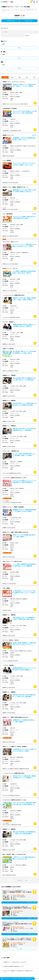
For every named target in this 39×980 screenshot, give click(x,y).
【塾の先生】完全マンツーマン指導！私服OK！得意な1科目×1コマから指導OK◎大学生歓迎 (24, 404)
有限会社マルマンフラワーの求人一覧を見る (10, 263)
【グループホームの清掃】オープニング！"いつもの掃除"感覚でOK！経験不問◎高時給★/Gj (24, 481)
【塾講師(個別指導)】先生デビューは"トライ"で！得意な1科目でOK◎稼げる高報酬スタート (24, 668)
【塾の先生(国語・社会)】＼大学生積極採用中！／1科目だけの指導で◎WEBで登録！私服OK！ (23, 618)
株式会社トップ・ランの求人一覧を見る (10, 290)
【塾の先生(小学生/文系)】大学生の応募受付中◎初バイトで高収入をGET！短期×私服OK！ (24, 695)
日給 (27, 77)
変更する (19, 47)
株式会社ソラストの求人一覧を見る (9, 556)
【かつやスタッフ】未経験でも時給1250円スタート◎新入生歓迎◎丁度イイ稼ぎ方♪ (24, 217)
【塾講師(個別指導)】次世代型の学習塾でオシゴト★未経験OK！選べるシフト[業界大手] (23, 325)
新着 (12, 77)
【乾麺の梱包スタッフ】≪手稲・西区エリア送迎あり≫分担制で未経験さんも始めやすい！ (24, 190)
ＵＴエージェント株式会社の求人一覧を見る (10, 660)
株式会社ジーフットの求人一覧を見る (9, 583)
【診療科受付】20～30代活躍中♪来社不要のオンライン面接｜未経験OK (23, 720)
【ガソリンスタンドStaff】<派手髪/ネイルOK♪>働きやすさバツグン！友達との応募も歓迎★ (24, 112)
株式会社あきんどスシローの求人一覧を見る (10, 182)
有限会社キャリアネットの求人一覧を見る (10, 209)
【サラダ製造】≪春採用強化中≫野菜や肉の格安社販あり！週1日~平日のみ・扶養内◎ (24, 272)
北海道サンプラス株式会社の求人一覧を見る (10, 370)
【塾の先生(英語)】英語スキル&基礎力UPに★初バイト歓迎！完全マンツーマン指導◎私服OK (24, 378)
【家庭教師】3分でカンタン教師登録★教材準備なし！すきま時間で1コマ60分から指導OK (24, 510)
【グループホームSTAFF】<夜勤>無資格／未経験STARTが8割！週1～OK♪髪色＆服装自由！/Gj (24, 803)
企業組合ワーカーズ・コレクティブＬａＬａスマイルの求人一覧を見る (15, 103)
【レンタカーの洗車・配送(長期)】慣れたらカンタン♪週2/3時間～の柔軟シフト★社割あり (23, 454)
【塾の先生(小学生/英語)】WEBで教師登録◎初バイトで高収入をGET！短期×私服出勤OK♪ (24, 832)
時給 (19, 77)
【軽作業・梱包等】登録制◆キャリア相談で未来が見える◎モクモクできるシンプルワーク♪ (24, 643)
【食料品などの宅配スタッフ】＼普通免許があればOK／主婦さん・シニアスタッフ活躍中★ (24, 85)
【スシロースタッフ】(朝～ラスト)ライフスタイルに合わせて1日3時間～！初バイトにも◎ (23, 164)
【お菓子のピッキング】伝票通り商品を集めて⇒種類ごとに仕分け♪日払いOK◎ (24, 858)
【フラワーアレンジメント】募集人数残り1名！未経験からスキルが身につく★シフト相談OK (24, 245)
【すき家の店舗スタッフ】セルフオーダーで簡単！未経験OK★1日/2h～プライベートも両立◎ (23, 591)
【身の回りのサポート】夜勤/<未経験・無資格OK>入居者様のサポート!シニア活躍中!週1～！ (24, 776)
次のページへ (28, 880)
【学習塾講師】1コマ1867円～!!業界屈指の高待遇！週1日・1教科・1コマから (23, 138)
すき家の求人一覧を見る (7, 610)
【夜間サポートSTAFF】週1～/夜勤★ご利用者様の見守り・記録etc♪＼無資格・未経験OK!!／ (24, 298)
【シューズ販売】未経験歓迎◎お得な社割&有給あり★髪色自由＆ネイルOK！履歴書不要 (24, 565)
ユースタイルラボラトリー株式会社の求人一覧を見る (12, 502)
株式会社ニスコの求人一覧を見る (8, 155)
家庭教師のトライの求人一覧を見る (9, 421)
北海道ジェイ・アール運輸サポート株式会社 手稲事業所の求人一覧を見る (16, 768)
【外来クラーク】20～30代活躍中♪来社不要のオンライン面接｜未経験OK (23, 535)
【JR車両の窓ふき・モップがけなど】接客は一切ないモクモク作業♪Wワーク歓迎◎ (24, 750)
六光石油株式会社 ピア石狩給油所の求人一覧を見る (12, 130)
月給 (34, 77)
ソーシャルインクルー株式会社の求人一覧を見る (11, 317)
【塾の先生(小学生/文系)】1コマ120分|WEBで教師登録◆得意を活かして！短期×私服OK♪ (23, 429)
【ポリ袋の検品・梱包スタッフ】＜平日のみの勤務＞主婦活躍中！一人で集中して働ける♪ (24, 352)
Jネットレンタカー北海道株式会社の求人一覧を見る (12, 473)
